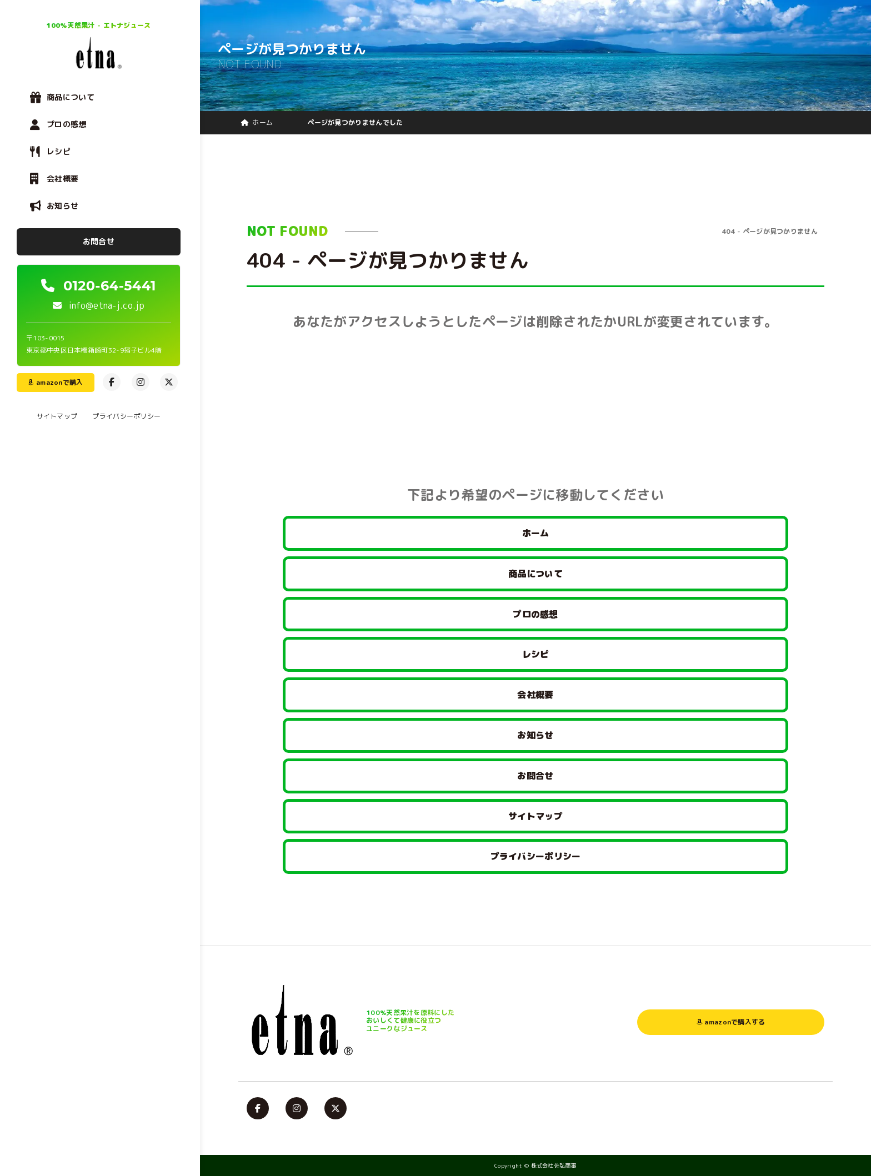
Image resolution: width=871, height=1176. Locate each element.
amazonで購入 (55, 382)
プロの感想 (67, 124)
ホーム (535, 533)
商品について (70, 97)
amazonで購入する (731, 1022)
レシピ (59, 151)
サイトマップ (57, 416)
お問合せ (98, 241)
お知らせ (62, 205)
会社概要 (62, 178)
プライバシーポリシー (126, 416)
